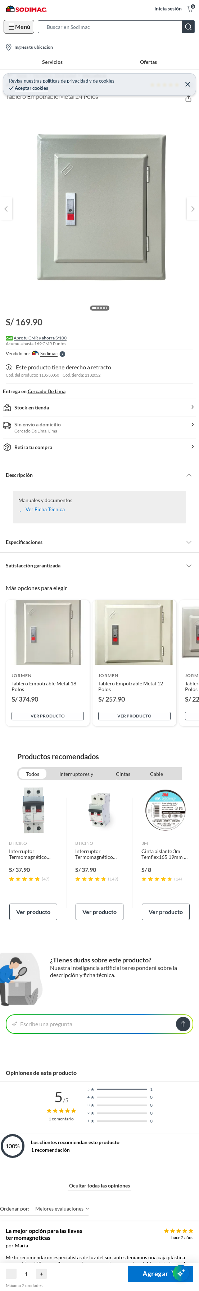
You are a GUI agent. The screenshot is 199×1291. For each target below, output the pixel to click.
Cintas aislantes (123, 775)
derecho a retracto (88, 367)
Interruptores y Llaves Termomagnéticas (76, 775)
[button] (118, 26)
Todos (32, 774)
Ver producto (48, 716)
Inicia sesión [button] (168, 8)
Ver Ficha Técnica (45, 509)
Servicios (52, 62)
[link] (33, 853)
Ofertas (148, 62)
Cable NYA (156, 775)
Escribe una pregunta (42, 1023)
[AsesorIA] (181, 1273)
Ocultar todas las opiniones (99, 1185)
